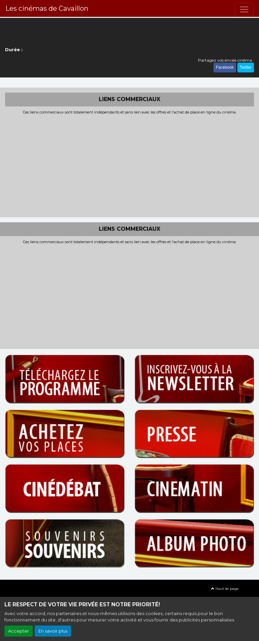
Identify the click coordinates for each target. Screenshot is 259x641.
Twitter (246, 67)
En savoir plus (52, 631)
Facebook (225, 67)
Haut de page (225, 588)
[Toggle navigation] (244, 9)
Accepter (18, 631)
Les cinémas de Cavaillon (46, 8)
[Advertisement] (129, 165)
